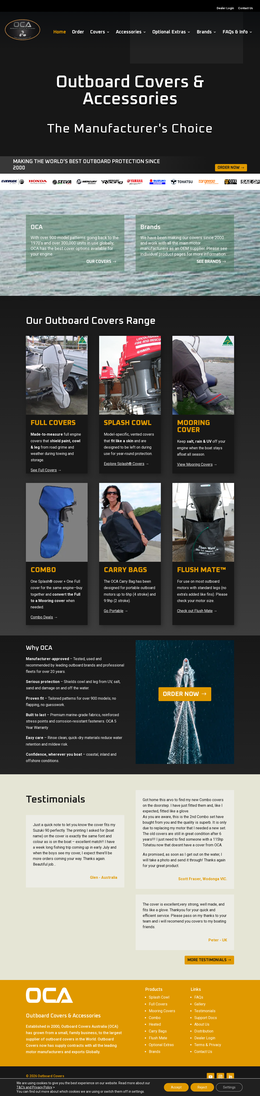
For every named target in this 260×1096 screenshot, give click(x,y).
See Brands (209, 262)
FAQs (198, 997)
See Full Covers (44, 470)
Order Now (229, 167)
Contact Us (245, 8)
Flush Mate (158, 1038)
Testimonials (204, 1011)
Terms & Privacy (207, 1045)
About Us (201, 1024)
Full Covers (158, 1004)
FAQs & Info (235, 32)
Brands (204, 32)
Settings (229, 1087)
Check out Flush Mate (195, 611)
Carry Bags (158, 1031)
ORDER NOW (181, 694)
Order (78, 32)
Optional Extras (169, 32)
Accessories (129, 32)
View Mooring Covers (195, 464)
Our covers (98, 262)
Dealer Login (225, 8)
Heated (155, 1024)
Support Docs (205, 1018)
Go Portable (113, 611)
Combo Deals (42, 617)
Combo (155, 1018)
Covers (97, 32)
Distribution (203, 1031)
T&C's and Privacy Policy (34, 1087)
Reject (202, 1087)
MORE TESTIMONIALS (207, 960)
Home (59, 32)
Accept (176, 1087)
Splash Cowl (159, 997)
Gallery (200, 1004)
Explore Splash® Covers (124, 464)
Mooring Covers (162, 1011)
